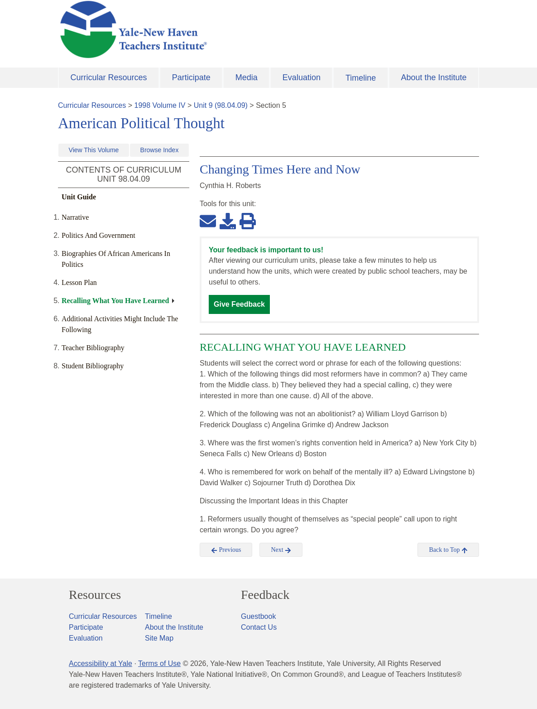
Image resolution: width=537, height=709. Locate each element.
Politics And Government (98, 235)
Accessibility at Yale (100, 663)
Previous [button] (226, 550)
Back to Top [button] (448, 550)
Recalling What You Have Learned (115, 300)
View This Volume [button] (94, 150)
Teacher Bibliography (93, 348)
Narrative (75, 217)
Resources (95, 594)
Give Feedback (239, 304)
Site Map (159, 638)
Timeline (360, 77)
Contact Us (259, 627)
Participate (191, 77)
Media (246, 77)
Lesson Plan (79, 282)
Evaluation (302, 77)
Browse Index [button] (159, 150)
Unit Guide (79, 197)
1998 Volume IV (160, 105)
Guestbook (258, 616)
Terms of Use (159, 663)
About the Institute (433, 77)
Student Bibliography (93, 366)
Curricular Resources (109, 77)
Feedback (265, 594)
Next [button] (281, 550)
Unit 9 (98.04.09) (221, 105)
